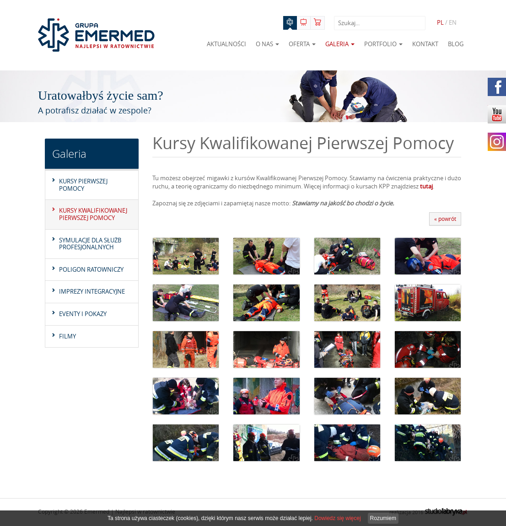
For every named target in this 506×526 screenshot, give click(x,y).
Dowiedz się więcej (337, 518)
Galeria (340, 44)
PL (440, 22)
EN (453, 22)
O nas (267, 44)
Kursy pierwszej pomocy (83, 185)
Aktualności (226, 44)
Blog (455, 44)
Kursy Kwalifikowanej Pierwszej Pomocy (93, 214)
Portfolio (383, 44)
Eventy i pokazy (83, 314)
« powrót (445, 218)
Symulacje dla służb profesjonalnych (90, 244)
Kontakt (425, 44)
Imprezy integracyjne (92, 291)
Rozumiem (383, 518)
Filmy (67, 336)
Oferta (302, 44)
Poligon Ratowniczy (91, 269)
